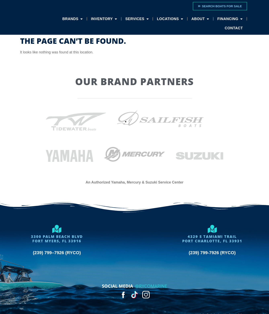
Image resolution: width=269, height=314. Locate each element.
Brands (72, 19)
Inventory (104, 19)
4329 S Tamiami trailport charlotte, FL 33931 (212, 238)
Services (137, 19)
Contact (234, 28)
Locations (170, 19)
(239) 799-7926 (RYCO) (212, 252)
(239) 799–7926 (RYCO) (57, 252)
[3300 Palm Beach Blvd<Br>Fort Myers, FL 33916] (57, 229)
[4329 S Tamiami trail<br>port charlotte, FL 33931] (212, 229)
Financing (230, 19)
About (200, 19)
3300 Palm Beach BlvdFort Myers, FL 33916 (57, 238)
